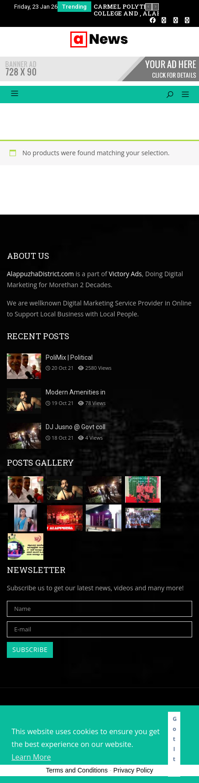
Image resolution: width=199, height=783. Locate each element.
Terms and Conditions (77, 770)
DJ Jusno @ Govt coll (75, 427)
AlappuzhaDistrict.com (40, 273)
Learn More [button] (31, 757)
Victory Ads (125, 273)
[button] (182, 95)
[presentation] (148, 7)
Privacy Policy (133, 770)
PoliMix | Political (69, 357)
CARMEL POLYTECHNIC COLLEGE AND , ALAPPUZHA (139, 9)
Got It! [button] (175, 744)
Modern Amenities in (75, 392)
